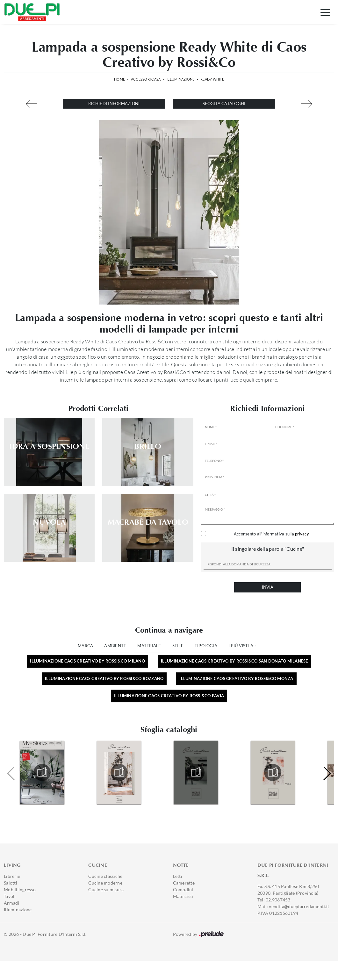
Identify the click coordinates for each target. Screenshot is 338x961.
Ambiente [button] (115, 645)
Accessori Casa (146, 79)
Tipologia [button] (206, 645)
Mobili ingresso (20, 889)
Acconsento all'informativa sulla (271, 533)
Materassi (183, 896)
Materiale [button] (149, 645)
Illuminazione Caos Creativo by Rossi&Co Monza (236, 678)
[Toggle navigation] (325, 12)
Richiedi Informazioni (114, 103)
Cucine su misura (106, 889)
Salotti (10, 883)
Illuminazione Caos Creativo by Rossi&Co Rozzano (104, 678)
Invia (267, 587)
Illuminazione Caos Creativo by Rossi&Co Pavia (169, 695)
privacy (302, 533)
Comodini (183, 889)
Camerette (184, 883)
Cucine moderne (105, 883)
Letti (177, 876)
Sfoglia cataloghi (224, 103)
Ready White (212, 79)
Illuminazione (180, 79)
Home (119, 79)
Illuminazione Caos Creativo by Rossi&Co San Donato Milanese (234, 660)
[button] (326, 773)
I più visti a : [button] (241, 645)
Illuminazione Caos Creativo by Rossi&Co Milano (87, 660)
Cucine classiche (105, 876)
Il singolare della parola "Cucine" (267, 549)
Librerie (12, 876)
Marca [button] (85, 645)
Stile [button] (177, 645)
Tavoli (10, 896)
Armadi (11, 903)
